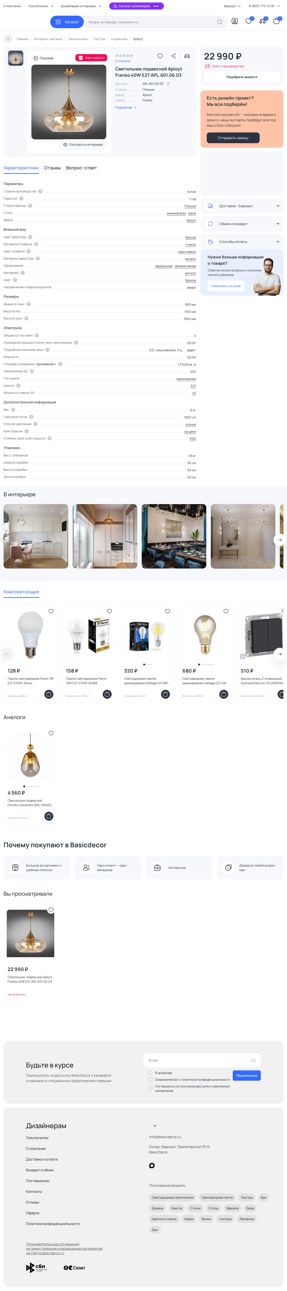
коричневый (187, 251)
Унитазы (225, 1219)
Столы (213, 1208)
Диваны (157, 1208)
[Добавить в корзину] (48, 694)
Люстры (247, 1197)
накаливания (186, 379)
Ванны (206, 1219)
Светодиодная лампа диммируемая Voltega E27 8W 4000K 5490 (146, 680)
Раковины (247, 1219)
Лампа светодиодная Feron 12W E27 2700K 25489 (86, 680)
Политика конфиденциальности (53, 1223)
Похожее (43, 58)
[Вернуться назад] (8, 38)
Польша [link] (148, 89)
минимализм (176, 213)
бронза (190, 237)
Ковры (189, 1219)
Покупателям (37, 1137)
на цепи (190, 431)
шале (192, 213)
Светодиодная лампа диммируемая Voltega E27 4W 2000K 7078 (204, 680)
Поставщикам (37, 1180)
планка (190, 424)
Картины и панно (164, 1219)
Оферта (32, 1212)
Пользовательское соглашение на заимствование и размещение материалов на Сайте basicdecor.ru (64, 1248)
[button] (190, 350)
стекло (191, 244)
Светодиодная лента (217, 1197)
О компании (12, 6)
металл (190, 259)
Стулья (195, 1208)
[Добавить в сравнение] (187, 56)
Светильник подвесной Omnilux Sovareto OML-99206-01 (30, 802)
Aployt (147, 95)
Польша (190, 206)
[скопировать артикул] (168, 83)
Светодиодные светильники (173, 1197)
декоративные (185, 266)
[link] (124, 57)
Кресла (176, 1208)
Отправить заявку (233, 137)
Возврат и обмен (40, 1169)
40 (194, 393)
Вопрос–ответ (81, 168)
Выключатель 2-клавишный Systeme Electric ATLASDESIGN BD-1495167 (263, 680)
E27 (193, 386)
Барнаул (232, 6)
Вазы (250, 1208)
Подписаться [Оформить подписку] (246, 1075)
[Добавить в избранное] (160, 56)
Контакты (34, 1191)
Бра (263, 1197)
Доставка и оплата (42, 1159)
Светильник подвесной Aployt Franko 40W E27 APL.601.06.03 (30, 979)
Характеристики (21, 168)
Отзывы (52, 168)
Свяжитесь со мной (226, 286)
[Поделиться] (173, 56)
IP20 (193, 439)
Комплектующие (21, 592)
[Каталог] (67, 22)
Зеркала (232, 1208)
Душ (155, 1229)
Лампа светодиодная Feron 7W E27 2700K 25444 (30, 680)
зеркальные (163, 266)
